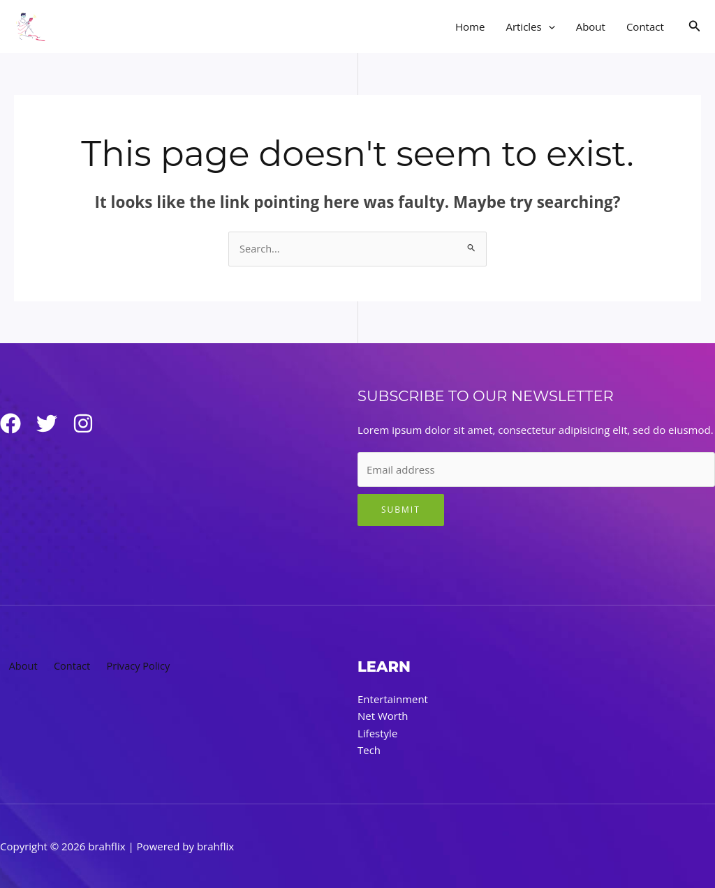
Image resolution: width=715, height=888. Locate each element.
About (590, 26)
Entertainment (393, 700)
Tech (369, 750)
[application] (548, 26)
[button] (694, 26)
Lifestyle (377, 733)
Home (470, 26)
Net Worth (383, 716)
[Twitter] (52, 424)
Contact (645, 26)
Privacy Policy (133, 667)
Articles (530, 26)
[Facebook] (10, 424)
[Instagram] (94, 424)
